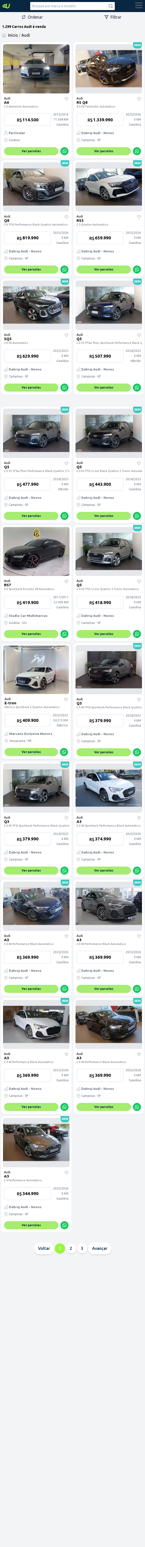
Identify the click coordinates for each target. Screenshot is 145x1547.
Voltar (44, 1248)
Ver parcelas (31, 151)
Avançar (99, 1248)
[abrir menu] (139, 6)
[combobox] (72, 6)
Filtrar (112, 17)
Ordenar (32, 17)
